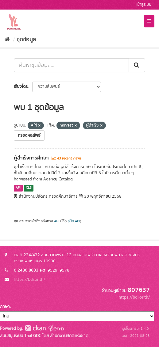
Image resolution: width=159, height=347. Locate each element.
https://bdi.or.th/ (29, 279)
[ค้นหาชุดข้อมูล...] (71, 65)
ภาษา (5, 307)
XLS (29, 188)
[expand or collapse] (149, 21)
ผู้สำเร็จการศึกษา (31, 158)
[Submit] (137, 65)
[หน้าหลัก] (7, 40)
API (18, 188)
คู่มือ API (74, 221)
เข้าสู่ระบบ (143, 5)
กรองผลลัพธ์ (29, 135)
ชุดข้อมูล (26, 40)
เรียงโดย (21, 86)
